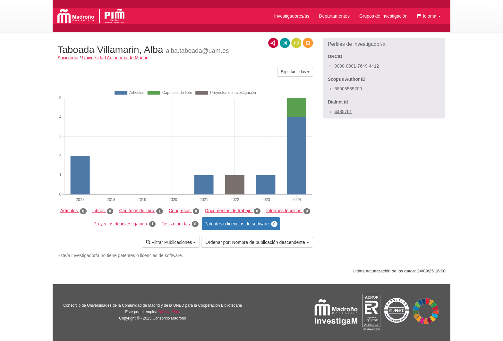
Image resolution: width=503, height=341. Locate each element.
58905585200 (348, 88)
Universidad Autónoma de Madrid (115, 57)
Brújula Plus (168, 312)
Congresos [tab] (184, 211)
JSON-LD (285, 43)
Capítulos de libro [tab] (141, 211)
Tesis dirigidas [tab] (180, 224)
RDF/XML (273, 43)
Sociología (67, 57)
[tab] (384, 44)
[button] (429, 16)
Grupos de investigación (383, 16)
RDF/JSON (308, 43)
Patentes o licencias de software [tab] (240, 224)
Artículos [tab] (73, 211)
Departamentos (334, 16)
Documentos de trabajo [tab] (232, 211)
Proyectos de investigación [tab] (124, 224)
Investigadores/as (292, 16)
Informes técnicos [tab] (288, 211)
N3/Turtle (296, 43)
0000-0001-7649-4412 (357, 66)
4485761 (343, 111)
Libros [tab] (103, 211)
